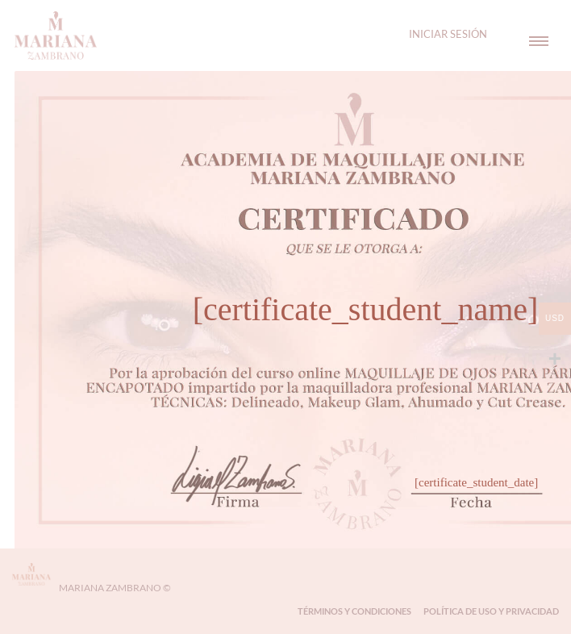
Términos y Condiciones (354, 611)
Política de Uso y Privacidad (491, 611)
